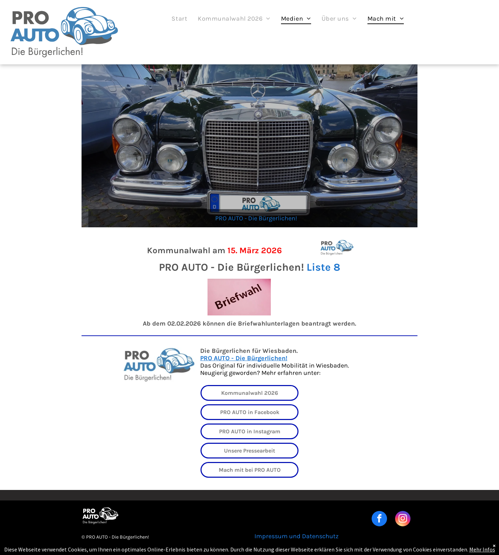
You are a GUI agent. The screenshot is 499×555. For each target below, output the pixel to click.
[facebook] (379, 519)
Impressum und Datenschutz (296, 536)
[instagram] (402, 519)
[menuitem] (179, 18)
